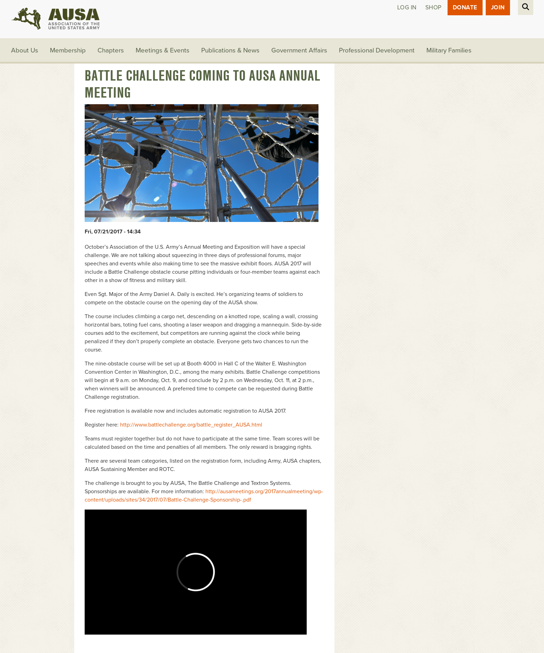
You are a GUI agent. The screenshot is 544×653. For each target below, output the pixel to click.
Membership (68, 50)
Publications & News (230, 50)
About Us (24, 50)
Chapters (110, 50)
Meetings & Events (162, 50)
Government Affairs (299, 50)
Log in (407, 7)
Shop (433, 7)
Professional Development (377, 50)
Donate (465, 7)
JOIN (498, 7)
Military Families (448, 50)
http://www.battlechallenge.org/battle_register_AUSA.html (191, 424)
